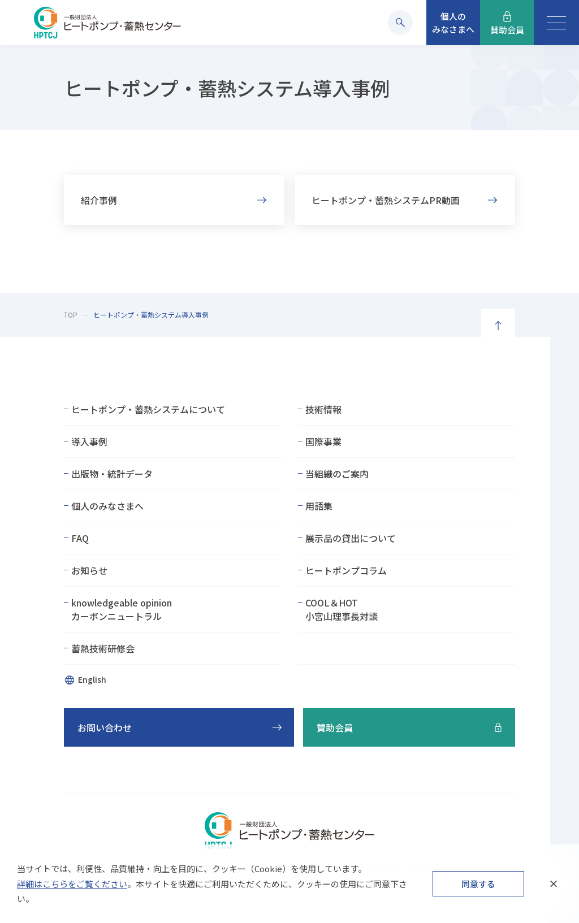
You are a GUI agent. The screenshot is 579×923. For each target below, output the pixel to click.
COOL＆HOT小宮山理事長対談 (341, 609)
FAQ (80, 538)
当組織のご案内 (337, 473)
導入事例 (89, 441)
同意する (478, 884)
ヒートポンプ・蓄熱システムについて (148, 409)
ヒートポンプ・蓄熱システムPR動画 (386, 202)
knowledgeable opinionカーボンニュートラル (121, 609)
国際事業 (323, 441)
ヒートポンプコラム (346, 570)
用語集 (318, 506)
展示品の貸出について (350, 538)
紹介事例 (99, 202)
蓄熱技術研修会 (103, 648)
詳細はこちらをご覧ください (72, 884)
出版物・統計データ (112, 473)
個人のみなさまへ (107, 506)
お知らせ (89, 570)
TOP (70, 314)
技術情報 (323, 409)
